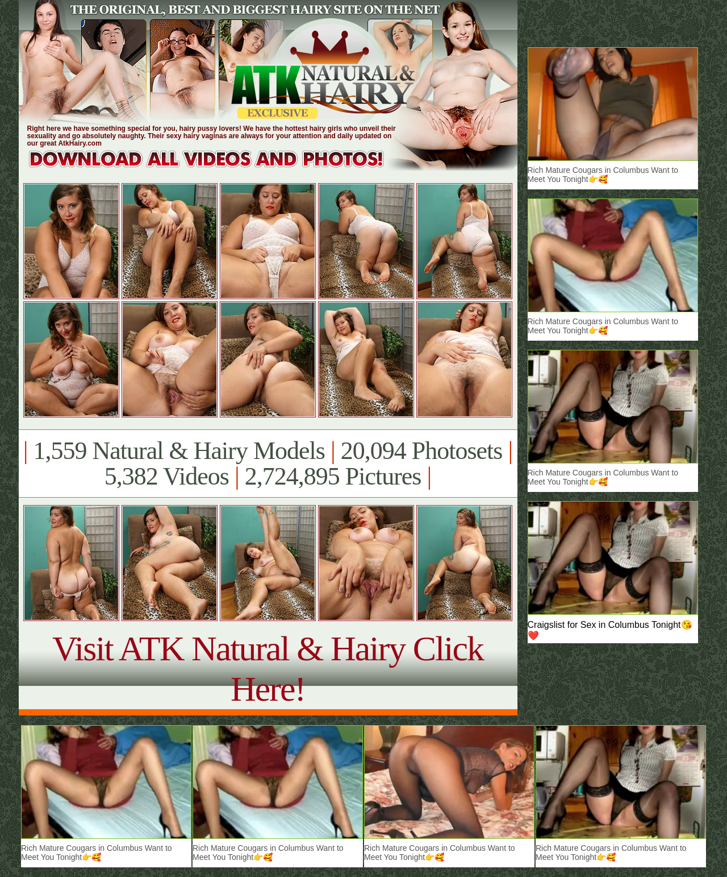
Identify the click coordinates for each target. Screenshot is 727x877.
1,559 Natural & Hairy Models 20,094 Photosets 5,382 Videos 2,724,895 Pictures (267, 463)
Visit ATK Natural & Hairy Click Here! (267, 668)
